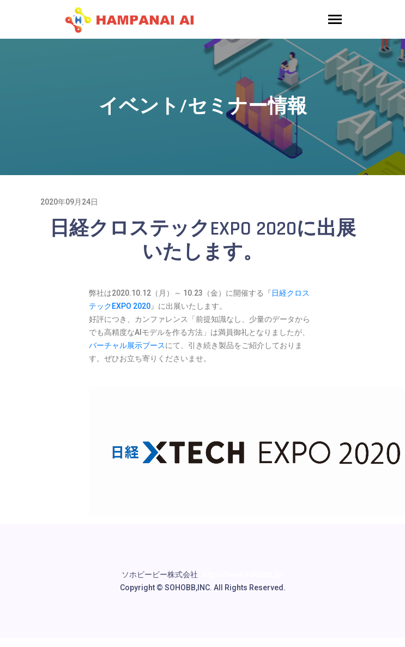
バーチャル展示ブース (127, 345)
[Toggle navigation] (335, 20)
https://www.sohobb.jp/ (243, 574)
